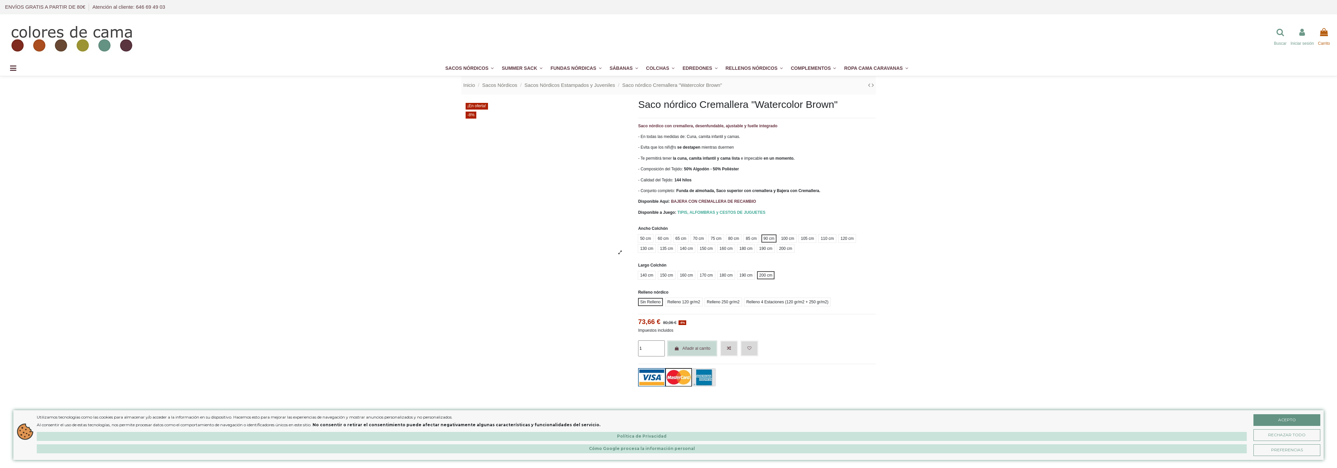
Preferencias (1287, 449)
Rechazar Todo (1287, 434)
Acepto (1287, 419)
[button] (813, 68)
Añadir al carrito (692, 348)
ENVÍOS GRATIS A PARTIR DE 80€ (46, 7)
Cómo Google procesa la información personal (642, 448)
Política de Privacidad (641, 436)
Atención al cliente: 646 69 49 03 (128, 7)
